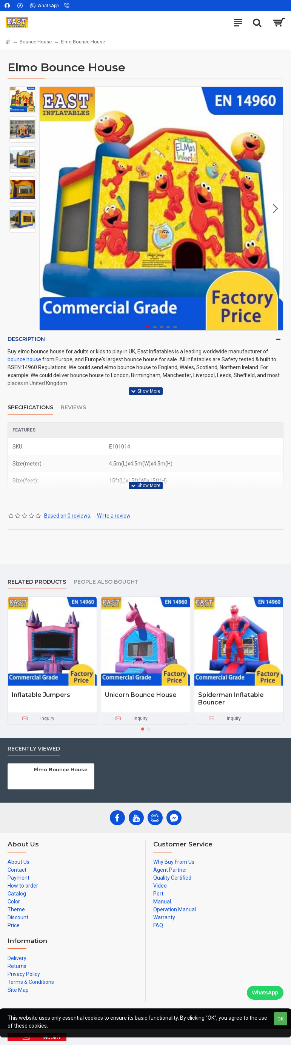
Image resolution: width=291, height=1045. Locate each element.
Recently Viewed (34, 749)
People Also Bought (106, 582)
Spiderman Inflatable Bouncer (231, 698)
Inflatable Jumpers (41, 694)
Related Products (37, 582)
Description (26, 339)
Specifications (30, 407)
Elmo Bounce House (61, 769)
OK (280, 1019)
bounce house (24, 359)
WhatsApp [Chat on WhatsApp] (265, 993)
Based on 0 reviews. (67, 516)
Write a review (114, 516)
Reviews (73, 407)
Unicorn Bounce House (141, 694)
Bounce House (36, 42)
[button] (275, 208)
